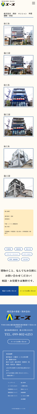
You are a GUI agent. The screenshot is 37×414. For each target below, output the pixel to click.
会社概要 (23, 399)
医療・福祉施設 (13, 259)
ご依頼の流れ (24, 386)
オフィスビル (27, 254)
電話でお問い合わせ (9, 291)
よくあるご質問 (25, 396)
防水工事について (12, 396)
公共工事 (25, 259)
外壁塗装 (8, 249)
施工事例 (23, 382)
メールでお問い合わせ (28, 291)
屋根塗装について (12, 392)
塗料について (24, 389)
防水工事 (28, 249)
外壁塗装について (12, 389)
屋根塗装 (18, 249)
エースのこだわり (12, 386)
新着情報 (23, 392)
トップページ (11, 382)
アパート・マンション (12, 254)
